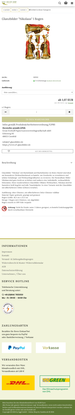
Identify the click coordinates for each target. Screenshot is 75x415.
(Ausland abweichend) (54, 81)
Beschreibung (9, 162)
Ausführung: (7, 87)
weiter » (15, 10)
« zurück (6, 10)
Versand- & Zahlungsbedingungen (17, 259)
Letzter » (23, 10)
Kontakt (5, 255)
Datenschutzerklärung (12, 270)
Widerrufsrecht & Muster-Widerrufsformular (22, 263)
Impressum (7, 251)
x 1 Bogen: (6, 107)
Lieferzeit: (6, 81)
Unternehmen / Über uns (14, 274)
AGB (4, 266)
